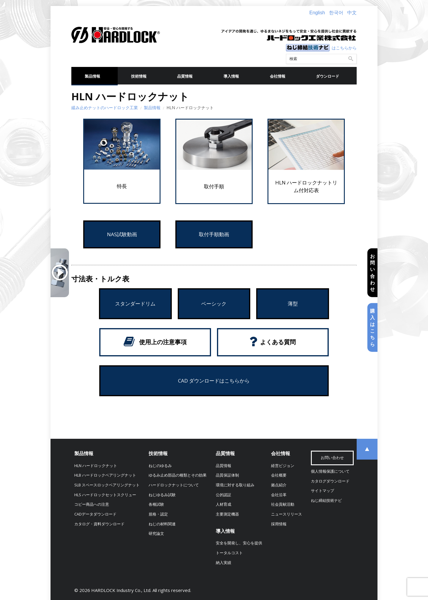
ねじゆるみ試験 (162, 494)
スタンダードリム (135, 303)
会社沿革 (279, 494)
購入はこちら (372, 327)
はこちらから (344, 48)
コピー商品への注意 (91, 504)
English (317, 12)
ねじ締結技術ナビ (326, 500)
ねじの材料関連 (162, 524)
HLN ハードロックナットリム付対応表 (306, 186)
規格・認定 (158, 514)
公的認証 (223, 494)
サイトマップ (322, 490)
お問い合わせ (372, 272)
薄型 (293, 303)
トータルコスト (229, 552)
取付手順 (214, 186)
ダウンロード (327, 76)
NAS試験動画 (122, 234)
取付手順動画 (214, 234)
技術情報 (139, 76)
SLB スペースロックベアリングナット (107, 485)
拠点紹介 (279, 485)
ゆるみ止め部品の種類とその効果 (178, 475)
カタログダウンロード (330, 481)
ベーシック (213, 303)
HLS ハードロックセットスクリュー (105, 494)
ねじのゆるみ (160, 465)
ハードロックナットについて (174, 485)
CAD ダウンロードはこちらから (214, 380)
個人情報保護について (330, 471)
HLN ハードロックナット (95, 465)
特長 (122, 186)
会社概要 (279, 475)
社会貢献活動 (282, 504)
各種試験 (156, 504)
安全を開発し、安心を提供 (239, 543)
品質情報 (185, 76)
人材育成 (223, 504)
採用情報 (279, 524)
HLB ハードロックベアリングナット (105, 475)
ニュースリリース (286, 514)
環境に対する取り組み (235, 485)
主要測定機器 (227, 514)
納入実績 (223, 562)
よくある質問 (278, 342)
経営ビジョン (282, 465)
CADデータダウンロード (95, 514)
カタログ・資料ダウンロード (99, 524)
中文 (352, 12)
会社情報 (277, 76)
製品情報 (92, 76)
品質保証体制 (227, 475)
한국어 (336, 12)
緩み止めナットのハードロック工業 (104, 107)
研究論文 (156, 533)
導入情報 (231, 76)
